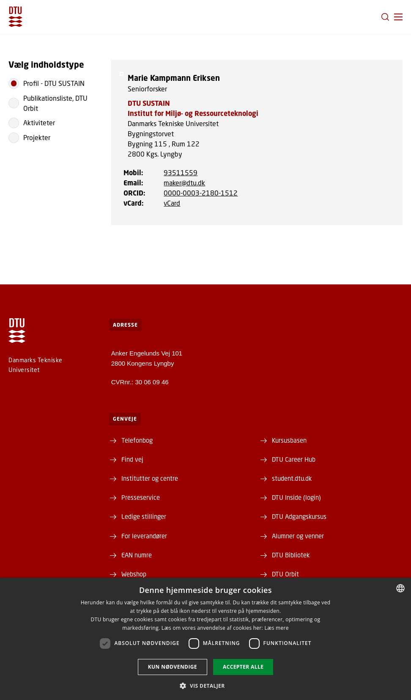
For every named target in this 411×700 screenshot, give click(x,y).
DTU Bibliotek (291, 555)
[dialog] (205, 639)
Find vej (132, 459)
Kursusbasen (289, 440)
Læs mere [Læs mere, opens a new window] (276, 627)
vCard (172, 203)
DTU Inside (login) (296, 497)
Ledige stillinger (143, 516)
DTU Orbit (285, 574)
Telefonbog (137, 440)
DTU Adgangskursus (299, 516)
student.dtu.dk (292, 478)
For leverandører (144, 536)
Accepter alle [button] (243, 666)
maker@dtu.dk (184, 183)
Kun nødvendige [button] (172, 666)
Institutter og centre (149, 478)
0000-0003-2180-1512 (201, 193)
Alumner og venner (298, 536)
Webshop (133, 574)
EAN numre (136, 555)
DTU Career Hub (293, 459)
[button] (398, 17)
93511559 (180, 172)
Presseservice (140, 497)
